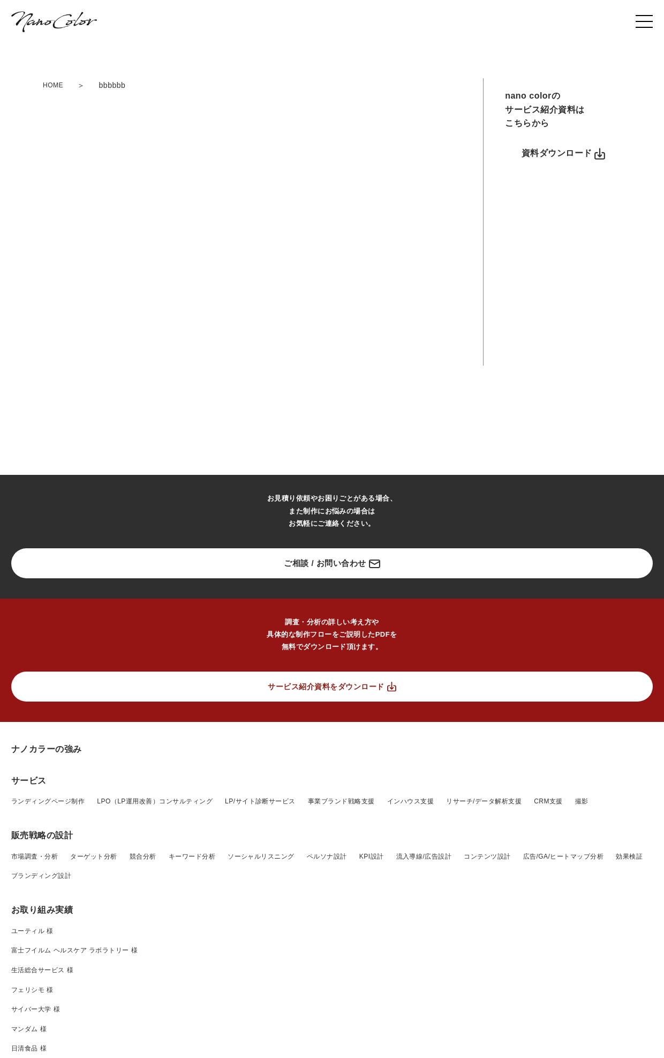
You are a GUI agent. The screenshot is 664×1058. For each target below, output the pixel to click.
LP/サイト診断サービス (260, 947)
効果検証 (629, 1003)
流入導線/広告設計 (424, 1003)
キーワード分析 (192, 1003)
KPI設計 (371, 1003)
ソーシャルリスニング (261, 1003)
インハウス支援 (410, 947)
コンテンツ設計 (487, 1003)
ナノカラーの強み (46, 895)
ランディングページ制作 (48, 947)
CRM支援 (548, 947)
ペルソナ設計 (327, 1003)
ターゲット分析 (93, 1003)
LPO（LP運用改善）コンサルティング (155, 947)
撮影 (581, 947)
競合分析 (143, 1003)
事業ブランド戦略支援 (341, 947)
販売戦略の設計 (42, 981)
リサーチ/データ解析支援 (484, 947)
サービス (29, 927)
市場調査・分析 (34, 1003)
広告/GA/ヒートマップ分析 (563, 1003)
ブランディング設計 (41, 1022)
